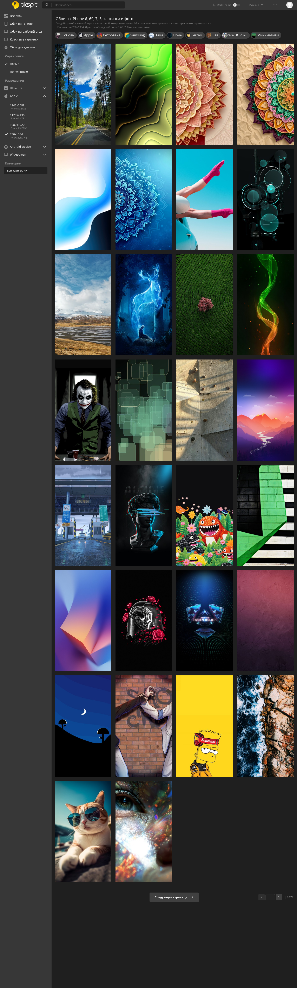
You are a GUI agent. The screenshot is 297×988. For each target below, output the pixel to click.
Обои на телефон (19, 24)
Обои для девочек (19, 47)
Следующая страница (174, 897)
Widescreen (15, 154)
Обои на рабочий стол (23, 31)
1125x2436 (17, 115)
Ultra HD (13, 88)
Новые (14, 64)
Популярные (19, 72)
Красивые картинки (21, 39)
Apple (11, 96)
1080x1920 (17, 124)
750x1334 (31, 134)
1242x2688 (17, 105)
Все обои (13, 16)
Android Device (17, 147)
